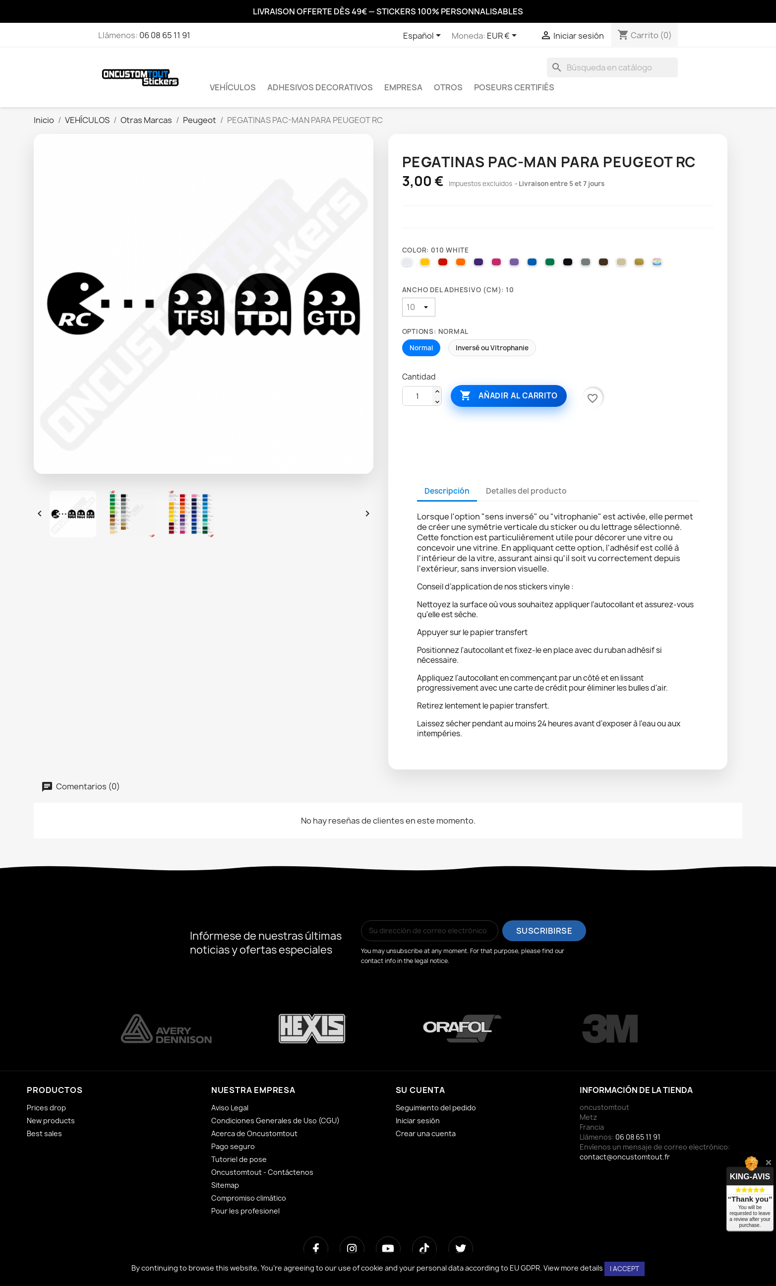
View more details (573, 1268)
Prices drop (46, 1107)
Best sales (44, 1133)
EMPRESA (403, 87)
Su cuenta (420, 1090)
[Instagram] (352, 1248)
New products (51, 1120)
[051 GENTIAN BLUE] (533, 264)
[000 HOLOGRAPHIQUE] (658, 264)
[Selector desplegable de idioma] (423, 36)
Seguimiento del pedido (436, 1107)
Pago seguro (233, 1146)
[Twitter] (460, 1248)
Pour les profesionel (245, 1211)
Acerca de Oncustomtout (254, 1133)
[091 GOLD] (640, 264)
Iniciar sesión (418, 1120)
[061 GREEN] (551, 264)
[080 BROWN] (604, 264)
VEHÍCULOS (233, 87)
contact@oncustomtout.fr (625, 1156)
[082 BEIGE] (622, 264)
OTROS (448, 87)
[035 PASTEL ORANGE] (462, 264)
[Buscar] (612, 67)
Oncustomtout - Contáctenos (262, 1172)
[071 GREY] (587, 264)
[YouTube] (388, 1248)
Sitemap (225, 1185)
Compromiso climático (248, 1198)
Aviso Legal (229, 1107)
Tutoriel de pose (239, 1159)
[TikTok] (424, 1248)
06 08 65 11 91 (164, 35)
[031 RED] (444, 264)
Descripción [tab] (447, 491)
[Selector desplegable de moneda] (503, 36)
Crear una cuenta (426, 1133)
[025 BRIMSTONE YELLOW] (426, 264)
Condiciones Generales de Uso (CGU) (275, 1120)
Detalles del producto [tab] (526, 491)
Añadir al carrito (509, 395)
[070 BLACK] (569, 264)
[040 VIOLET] (480, 264)
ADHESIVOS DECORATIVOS (320, 87)
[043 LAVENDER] (515, 264)
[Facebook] (315, 1248)
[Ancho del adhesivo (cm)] (418, 307)
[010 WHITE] (408, 264)
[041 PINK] (497, 264)
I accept (624, 1268)
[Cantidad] (417, 396)
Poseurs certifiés (514, 87)
